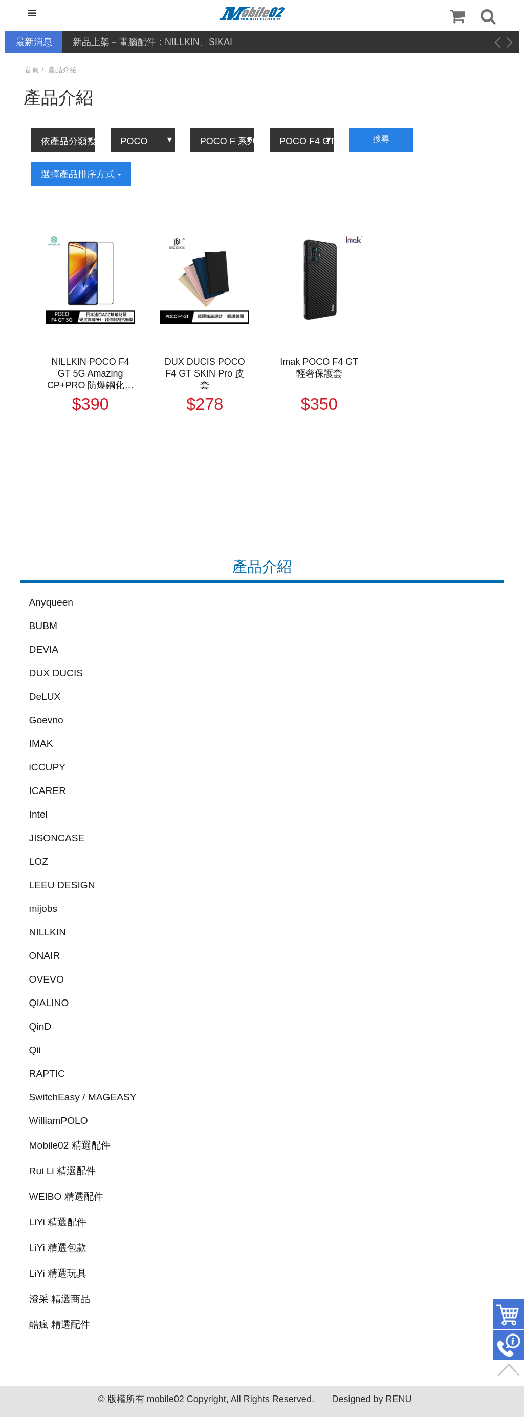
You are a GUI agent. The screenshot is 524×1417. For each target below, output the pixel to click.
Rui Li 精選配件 (62, 1170)
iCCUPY (47, 767)
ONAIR (44, 955)
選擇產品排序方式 (81, 174)
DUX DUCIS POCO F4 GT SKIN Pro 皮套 (205, 373)
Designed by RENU (371, 1399)
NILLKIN (48, 932)
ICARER (48, 790)
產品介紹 (62, 70)
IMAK (41, 743)
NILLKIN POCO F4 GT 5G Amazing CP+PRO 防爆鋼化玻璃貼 (90, 374)
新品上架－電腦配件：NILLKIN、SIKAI (152, 42)
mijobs (43, 908)
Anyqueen (51, 602)
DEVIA (44, 649)
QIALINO (49, 1002)
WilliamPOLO (58, 1120)
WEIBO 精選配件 (66, 1196)
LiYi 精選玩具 (58, 1273)
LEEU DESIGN (62, 885)
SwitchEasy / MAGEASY (83, 1097)
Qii (35, 1050)
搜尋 (381, 139)
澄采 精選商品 (59, 1299)
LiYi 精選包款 (58, 1247)
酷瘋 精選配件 (59, 1324)
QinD (40, 1026)
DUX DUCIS (56, 673)
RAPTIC (47, 1073)
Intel (38, 814)
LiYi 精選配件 (58, 1222)
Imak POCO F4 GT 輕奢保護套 (319, 368)
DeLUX (45, 696)
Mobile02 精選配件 (70, 1145)
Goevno (46, 720)
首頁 (32, 70)
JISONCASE (57, 837)
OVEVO (46, 979)
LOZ (38, 861)
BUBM (43, 625)
